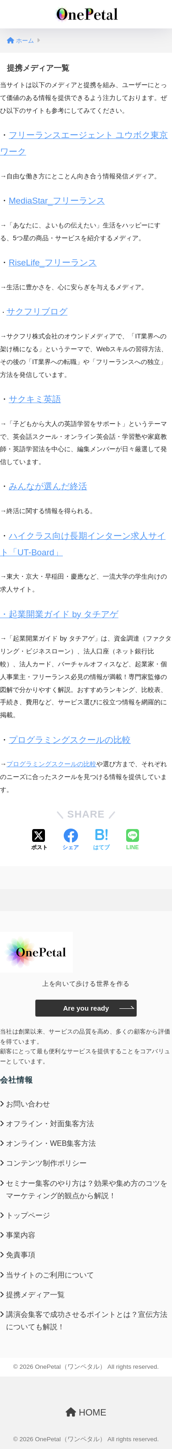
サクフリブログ (36, 311)
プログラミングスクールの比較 (70, 740)
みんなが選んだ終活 (48, 486)
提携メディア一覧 (35, 1295)
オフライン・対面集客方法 (50, 1124)
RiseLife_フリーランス (53, 262)
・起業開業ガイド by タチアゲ (59, 614)
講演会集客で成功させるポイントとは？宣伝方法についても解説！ (86, 1321)
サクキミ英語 (35, 399)
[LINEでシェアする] (132, 840)
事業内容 (20, 1235)
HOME (86, 1412)
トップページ (28, 1215)
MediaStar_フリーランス (57, 200)
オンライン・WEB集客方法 (51, 1143)
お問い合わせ (28, 1104)
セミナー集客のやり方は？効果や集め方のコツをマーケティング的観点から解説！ (86, 1189)
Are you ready (86, 1008)
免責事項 (20, 1255)
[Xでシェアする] (39, 840)
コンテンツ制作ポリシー (46, 1163)
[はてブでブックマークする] (101, 840)
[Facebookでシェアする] (70, 840)
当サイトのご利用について (50, 1275)
